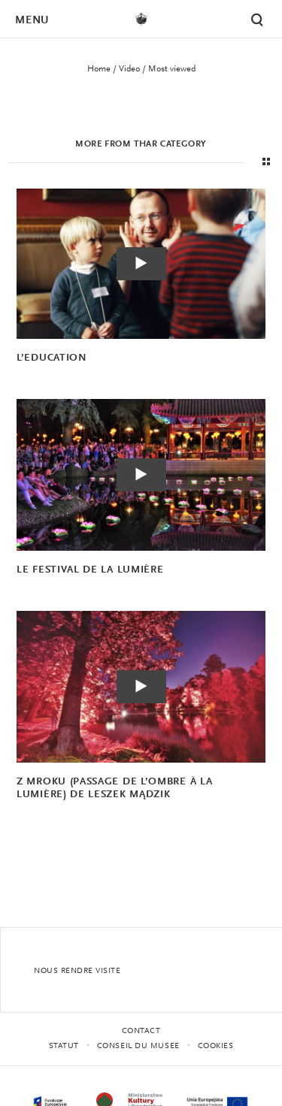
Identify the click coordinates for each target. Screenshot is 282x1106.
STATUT (64, 1046)
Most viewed (172, 69)
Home (99, 69)
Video (129, 69)
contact (141, 1031)
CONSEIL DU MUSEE (138, 1046)
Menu (31, 20)
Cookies (216, 1046)
